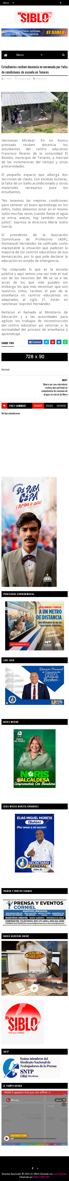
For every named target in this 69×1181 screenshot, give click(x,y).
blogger (38, 405)
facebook (61, 405)
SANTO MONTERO (41, 1176)
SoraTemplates (60, 1173)
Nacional (41, 78)
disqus (49, 405)
